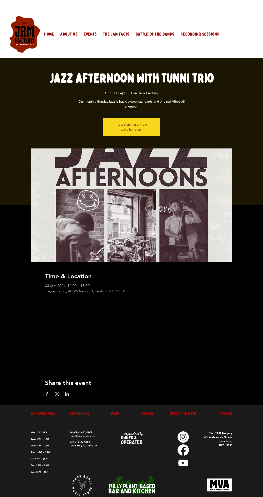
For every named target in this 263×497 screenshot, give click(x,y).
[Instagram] (234, 21)
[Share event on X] (57, 394)
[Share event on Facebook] (47, 394)
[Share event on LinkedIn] (67, 394)
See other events (132, 129)
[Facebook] (234, 34)
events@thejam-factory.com (84, 446)
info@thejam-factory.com (83, 436)
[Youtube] (234, 47)
